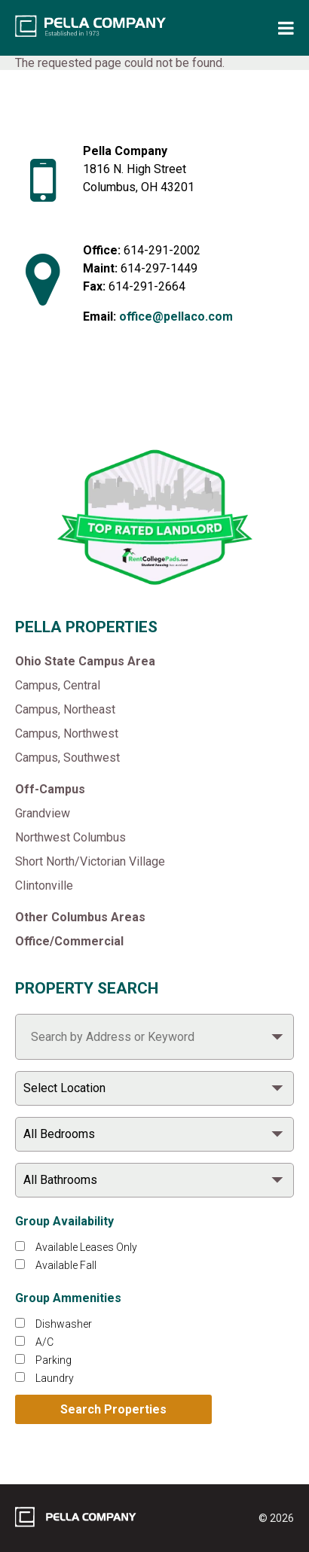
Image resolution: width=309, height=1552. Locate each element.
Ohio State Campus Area (85, 661)
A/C (44, 1342)
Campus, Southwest (67, 757)
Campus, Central (57, 685)
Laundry (54, 1378)
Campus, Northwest (66, 733)
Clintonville (44, 885)
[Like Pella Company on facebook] (111, 401)
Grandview (42, 813)
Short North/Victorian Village (90, 861)
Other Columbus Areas (80, 917)
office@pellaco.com (176, 316)
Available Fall (65, 1265)
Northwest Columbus (70, 837)
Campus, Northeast (65, 709)
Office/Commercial (69, 941)
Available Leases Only (86, 1247)
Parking (53, 1360)
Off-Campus (50, 789)
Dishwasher (63, 1324)
